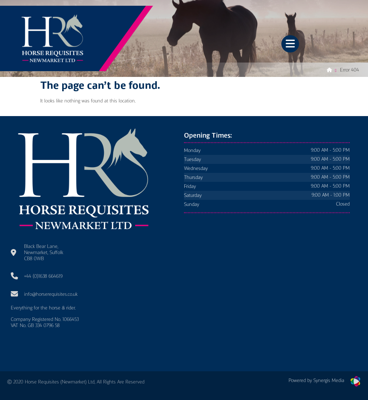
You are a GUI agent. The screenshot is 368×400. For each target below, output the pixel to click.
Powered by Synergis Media (316, 380)
